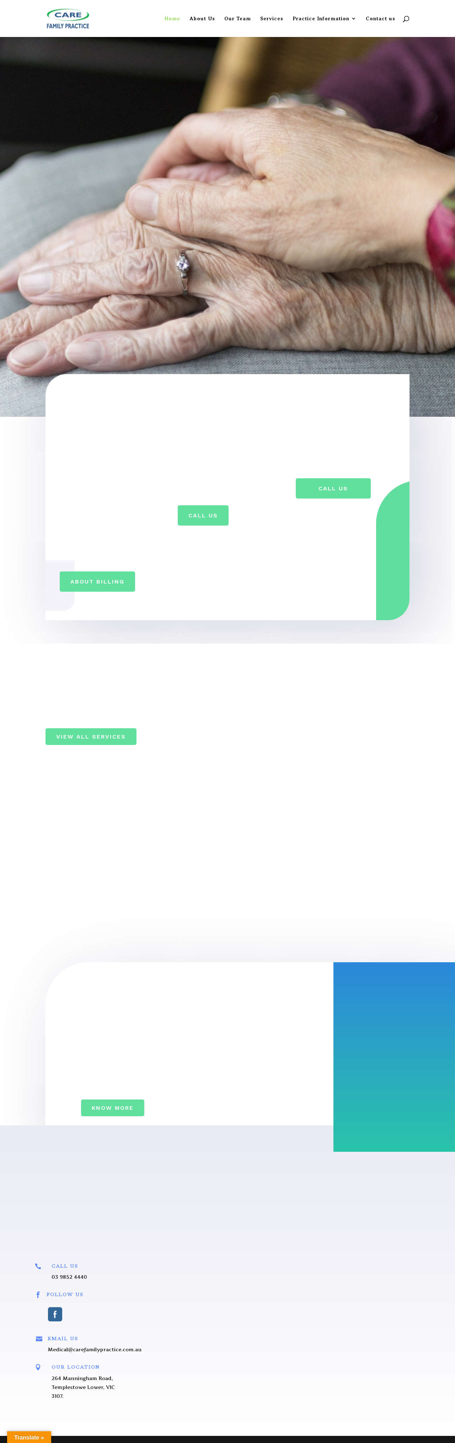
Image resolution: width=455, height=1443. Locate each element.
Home (172, 18)
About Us (202, 18)
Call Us (203, 515)
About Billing (97, 581)
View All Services (91, 736)
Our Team (237, 18)
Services (271, 18)
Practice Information (321, 18)
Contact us (380, 18)
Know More (113, 1107)
